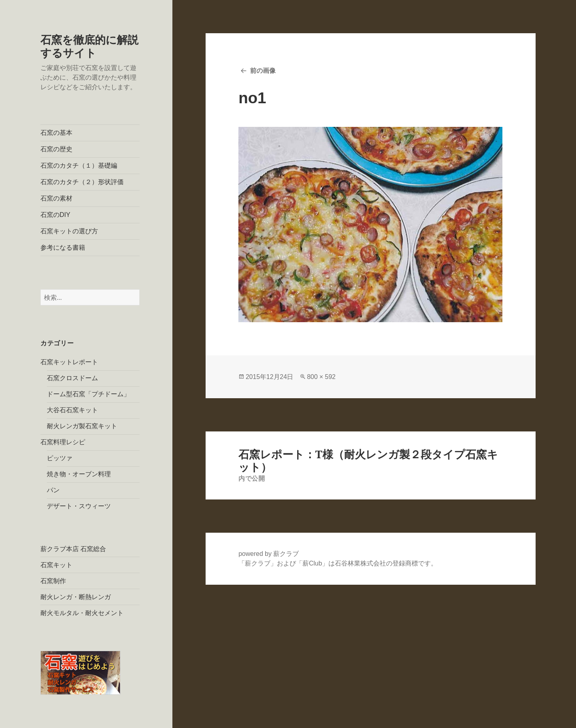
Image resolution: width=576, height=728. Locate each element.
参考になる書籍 (62, 247)
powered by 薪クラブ (268, 553)
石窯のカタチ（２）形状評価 (82, 181)
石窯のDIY (55, 214)
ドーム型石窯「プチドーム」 (88, 394)
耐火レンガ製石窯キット (82, 426)
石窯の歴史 (56, 149)
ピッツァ (59, 458)
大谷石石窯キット (72, 410)
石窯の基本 (56, 132)
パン (53, 490)
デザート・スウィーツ (79, 506)
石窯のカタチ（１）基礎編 (78, 165)
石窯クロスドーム (72, 378)
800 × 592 (321, 376)
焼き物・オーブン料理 (79, 474)
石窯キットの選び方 (69, 231)
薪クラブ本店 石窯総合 (73, 548)
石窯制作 (53, 581)
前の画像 (263, 70)
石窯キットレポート (69, 362)
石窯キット (56, 565)
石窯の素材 (56, 198)
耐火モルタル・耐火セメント (82, 613)
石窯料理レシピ (62, 442)
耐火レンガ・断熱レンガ (75, 597)
